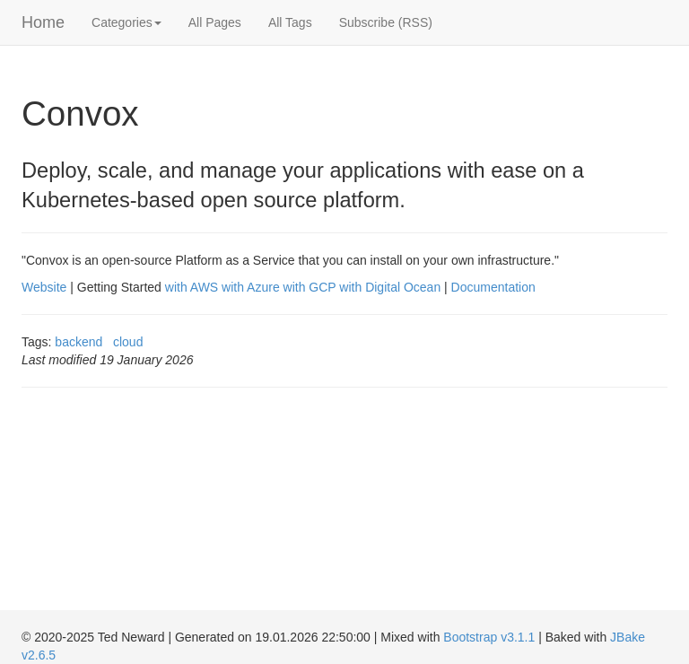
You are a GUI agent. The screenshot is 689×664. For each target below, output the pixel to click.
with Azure (251, 287)
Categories (126, 22)
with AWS (191, 287)
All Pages (214, 22)
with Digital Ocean (389, 287)
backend (78, 342)
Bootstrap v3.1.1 (489, 637)
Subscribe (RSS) (385, 22)
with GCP (309, 287)
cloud (128, 342)
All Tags (290, 22)
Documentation (493, 287)
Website (44, 287)
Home (43, 22)
